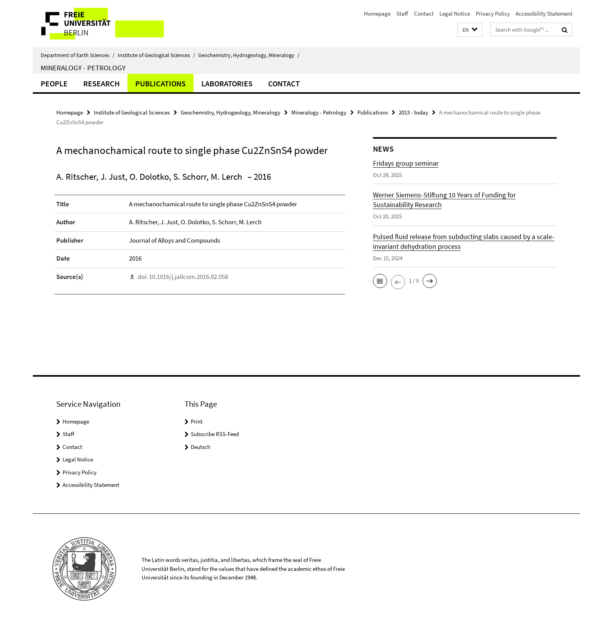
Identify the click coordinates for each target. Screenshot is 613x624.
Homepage (377, 13)
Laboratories (227, 83)
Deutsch (200, 447)
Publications (160, 83)
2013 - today (413, 112)
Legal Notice (454, 13)
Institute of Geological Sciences (156, 55)
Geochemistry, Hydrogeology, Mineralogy (248, 55)
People (54, 83)
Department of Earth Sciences (78, 55)
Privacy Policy (493, 13)
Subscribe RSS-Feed (215, 434)
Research (101, 83)
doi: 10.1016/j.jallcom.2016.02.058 (183, 276)
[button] (469, 30)
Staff (402, 13)
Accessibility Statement (544, 13)
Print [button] (197, 421)
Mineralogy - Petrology (83, 67)
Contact (424, 13)
